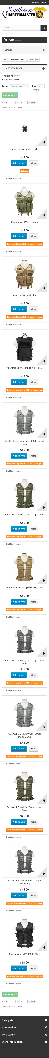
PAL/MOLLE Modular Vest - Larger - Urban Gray (24, 882)
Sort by (5, 86)
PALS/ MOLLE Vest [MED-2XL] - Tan (24, 587)
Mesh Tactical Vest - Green (24, 222)
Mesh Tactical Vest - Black (24, 149)
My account (8, 1034)
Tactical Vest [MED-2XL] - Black (24, 954)
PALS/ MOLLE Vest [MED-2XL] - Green (24, 514)
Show (34, 86)
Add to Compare (14, 178)
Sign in (43, 2)
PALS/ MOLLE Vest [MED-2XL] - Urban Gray (24, 662)
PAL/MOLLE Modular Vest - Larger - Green (24, 809)
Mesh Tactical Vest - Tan (24, 295)
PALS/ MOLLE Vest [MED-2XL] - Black (24, 368)
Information (13, 68)
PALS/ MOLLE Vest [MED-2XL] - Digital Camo (24, 442)
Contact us (35, 2)
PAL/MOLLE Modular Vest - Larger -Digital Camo (24, 735)
